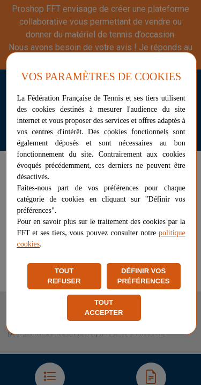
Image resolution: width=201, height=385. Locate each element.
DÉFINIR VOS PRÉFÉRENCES (143, 276)
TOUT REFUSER (64, 276)
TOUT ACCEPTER (104, 307)
